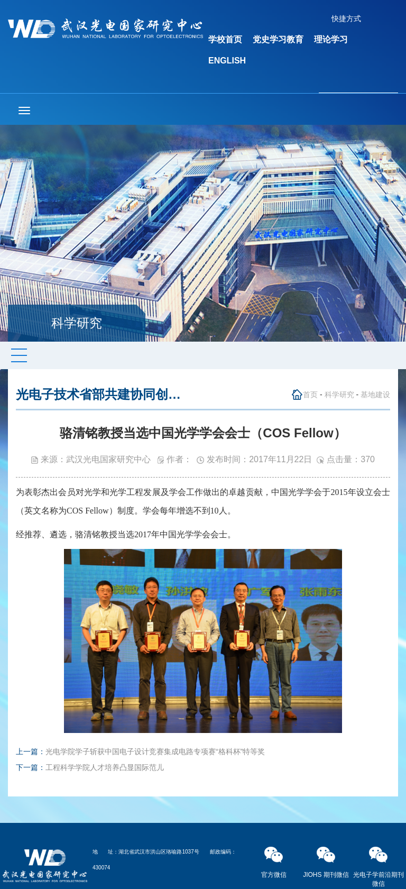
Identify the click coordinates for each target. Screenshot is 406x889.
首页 (310, 394)
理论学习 (331, 39)
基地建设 (375, 394)
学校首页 (225, 39)
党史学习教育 (278, 39)
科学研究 (339, 394)
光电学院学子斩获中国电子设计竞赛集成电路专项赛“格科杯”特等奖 (155, 751)
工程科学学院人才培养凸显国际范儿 (104, 767)
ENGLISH (227, 60)
